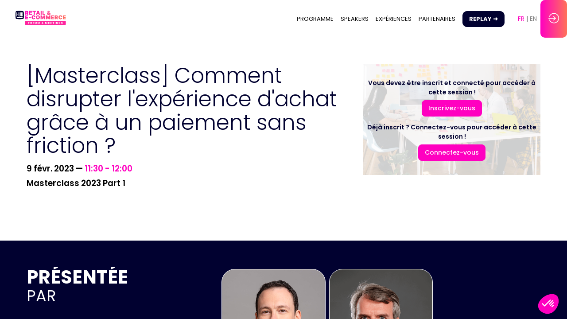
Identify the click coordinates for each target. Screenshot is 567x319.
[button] (483, 19)
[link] (315, 19)
